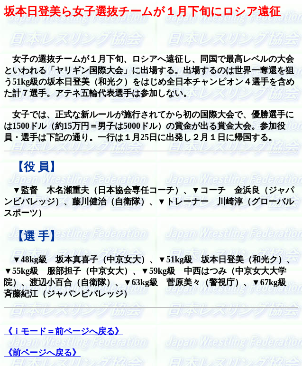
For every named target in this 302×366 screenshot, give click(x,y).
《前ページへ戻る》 (42, 352)
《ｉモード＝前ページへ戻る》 (63, 331)
